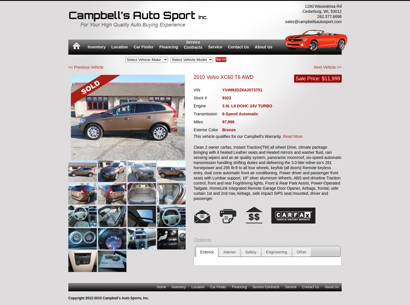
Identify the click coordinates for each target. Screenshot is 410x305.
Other (302, 252)
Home (161, 287)
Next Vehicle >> (328, 67)
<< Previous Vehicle (86, 67)
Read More (292, 136)
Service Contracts (266, 287)
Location (119, 47)
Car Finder (143, 47)
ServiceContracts (193, 45)
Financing (168, 47)
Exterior (207, 252)
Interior (229, 252)
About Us (263, 47)
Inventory (97, 47)
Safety (251, 252)
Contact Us (238, 47)
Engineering (276, 252)
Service (215, 47)
